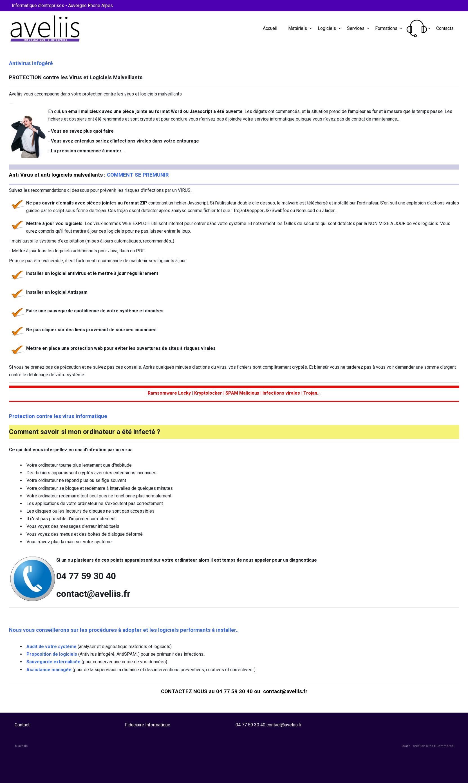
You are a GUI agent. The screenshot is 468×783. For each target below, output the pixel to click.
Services (355, 28)
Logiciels (327, 28)
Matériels (297, 28)
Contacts (445, 28)
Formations (386, 28)
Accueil (270, 28)
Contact (22, 725)
